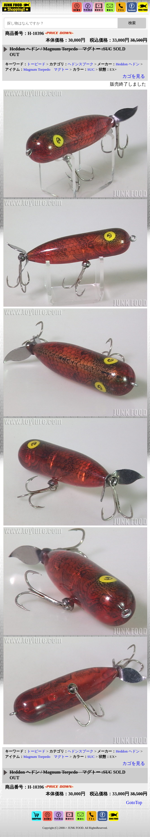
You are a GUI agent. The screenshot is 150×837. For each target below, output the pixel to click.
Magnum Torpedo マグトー (46, 69)
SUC (91, 69)
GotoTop (134, 802)
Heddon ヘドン (128, 64)
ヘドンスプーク (80, 64)
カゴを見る (133, 76)
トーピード (36, 64)
